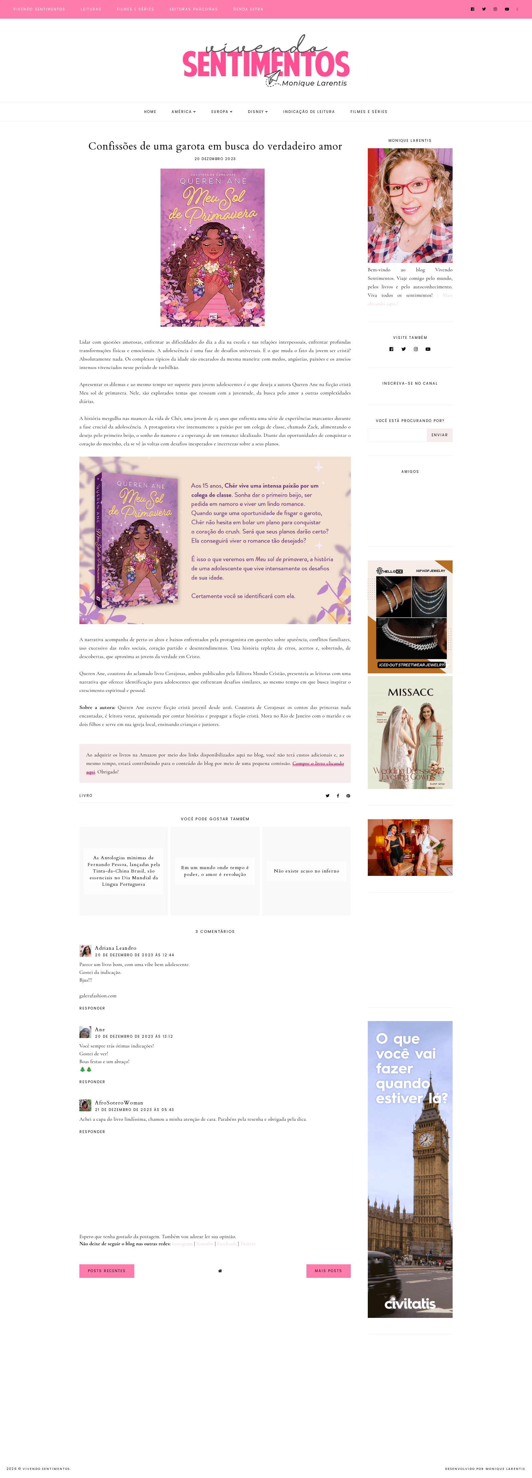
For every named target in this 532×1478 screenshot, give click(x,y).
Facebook (227, 1244)
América (182, 111)
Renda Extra (248, 9)
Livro (86, 795)
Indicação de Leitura (309, 111)
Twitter (248, 1244)
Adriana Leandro (116, 948)
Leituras (91, 9)
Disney (256, 111)
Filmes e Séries (135, 9)
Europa (220, 111)
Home (150, 111)
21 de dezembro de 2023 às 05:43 (134, 1109)
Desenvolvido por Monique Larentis (485, 1469)
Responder (92, 1008)
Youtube (204, 1244)
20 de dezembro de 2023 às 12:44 (134, 955)
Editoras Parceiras (194, 9)
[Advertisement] (410, 948)
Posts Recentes (107, 1270)
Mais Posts (328, 1270)
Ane (100, 1029)
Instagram (182, 1244)
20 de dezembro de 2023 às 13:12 (134, 1036)
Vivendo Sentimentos (39, 9)
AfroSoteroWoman (119, 1102)
